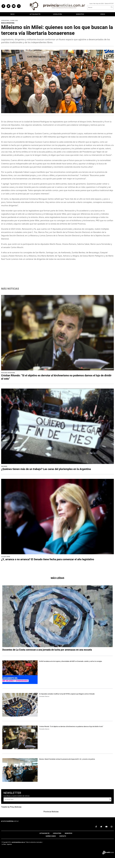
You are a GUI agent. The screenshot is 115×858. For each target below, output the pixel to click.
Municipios (80, 14)
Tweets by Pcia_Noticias (11, 807)
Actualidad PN (35, 14)
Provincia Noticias (51, 811)
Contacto (62, 836)
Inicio (12, 14)
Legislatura (57, 14)
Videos (102, 14)
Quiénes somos (51, 836)
